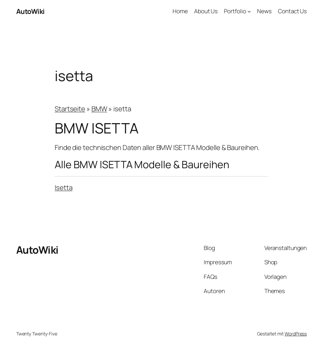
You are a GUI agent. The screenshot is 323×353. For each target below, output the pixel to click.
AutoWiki (30, 11)
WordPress (296, 333)
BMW (99, 108)
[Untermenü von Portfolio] (249, 11)
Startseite (70, 108)
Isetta (63, 187)
